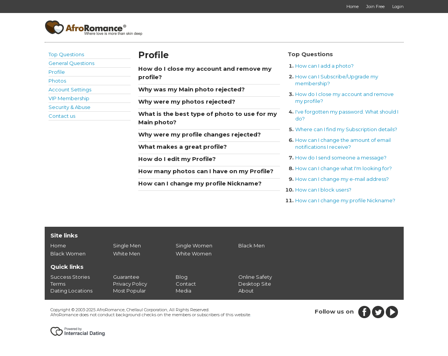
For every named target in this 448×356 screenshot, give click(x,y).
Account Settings (70, 89)
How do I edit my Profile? (177, 159)
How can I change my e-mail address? (342, 179)
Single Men (127, 245)
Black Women (68, 253)
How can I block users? (323, 190)
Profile (57, 72)
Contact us (62, 116)
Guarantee (126, 277)
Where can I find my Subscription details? (346, 129)
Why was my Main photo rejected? (191, 89)
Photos (57, 81)
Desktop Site (254, 284)
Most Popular (129, 291)
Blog (182, 277)
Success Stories (70, 277)
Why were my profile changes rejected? (199, 134)
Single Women (194, 245)
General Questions (71, 63)
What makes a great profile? (182, 146)
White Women (194, 253)
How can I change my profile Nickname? (200, 183)
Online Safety (255, 277)
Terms (57, 284)
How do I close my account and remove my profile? (205, 73)
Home (58, 245)
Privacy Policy (130, 284)
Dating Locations (71, 291)
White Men (126, 253)
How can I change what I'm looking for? (343, 168)
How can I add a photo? (324, 66)
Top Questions (66, 54)
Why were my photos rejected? (186, 101)
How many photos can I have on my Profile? (205, 171)
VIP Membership (69, 98)
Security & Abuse (70, 107)
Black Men (251, 245)
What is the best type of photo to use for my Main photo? (207, 118)
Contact (186, 284)
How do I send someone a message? (341, 157)
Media (183, 291)
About (246, 291)
